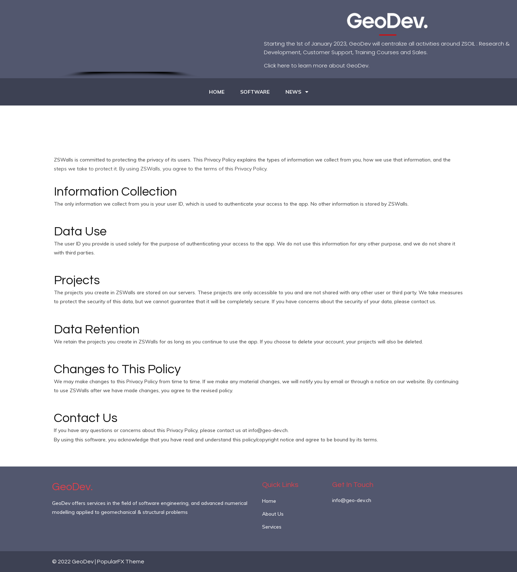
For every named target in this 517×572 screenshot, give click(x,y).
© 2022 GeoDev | (74, 561)
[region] (129, 39)
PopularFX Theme (120, 561)
